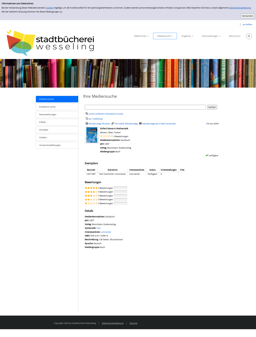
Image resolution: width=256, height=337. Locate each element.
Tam (98, 228)
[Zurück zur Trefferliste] (94, 118)
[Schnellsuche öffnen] (249, 36)
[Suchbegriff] (145, 107)
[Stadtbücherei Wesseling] (52, 43)
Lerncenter (106, 231)
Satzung (133, 323)
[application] (141, 36)
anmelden (247, 24)
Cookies (49, 7)
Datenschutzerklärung (240, 7)
